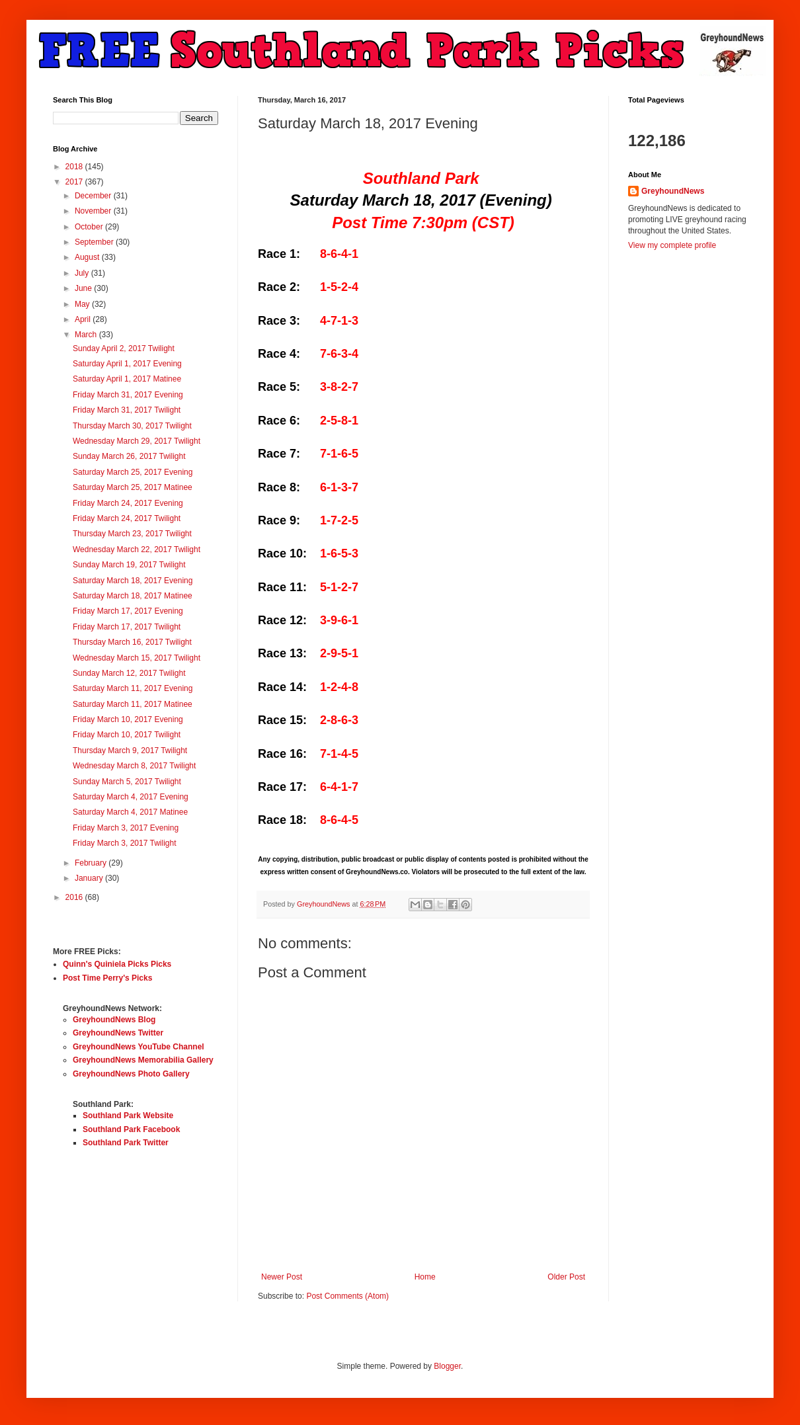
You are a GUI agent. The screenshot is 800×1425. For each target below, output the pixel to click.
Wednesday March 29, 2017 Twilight (136, 441)
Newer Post (281, 1277)
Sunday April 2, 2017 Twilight (124, 348)
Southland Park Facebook (131, 1129)
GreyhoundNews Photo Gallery (131, 1074)
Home (425, 1277)
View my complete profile (672, 245)
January (90, 878)
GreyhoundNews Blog (114, 1019)
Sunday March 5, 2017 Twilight (127, 781)
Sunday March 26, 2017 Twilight (129, 456)
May (83, 304)
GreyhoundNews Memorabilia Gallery (143, 1060)
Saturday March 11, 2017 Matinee (132, 704)
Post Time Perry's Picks (107, 978)
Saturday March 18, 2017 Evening (132, 580)
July (83, 273)
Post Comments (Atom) (347, 1296)
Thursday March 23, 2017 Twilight (132, 533)
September (95, 242)
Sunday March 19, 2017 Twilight (129, 564)
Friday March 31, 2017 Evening (128, 394)
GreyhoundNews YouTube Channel (138, 1046)
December (94, 195)
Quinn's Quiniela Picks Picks (117, 964)
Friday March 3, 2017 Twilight (125, 843)
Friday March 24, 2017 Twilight (126, 518)
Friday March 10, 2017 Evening (128, 719)
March (87, 334)
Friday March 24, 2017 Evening (128, 503)
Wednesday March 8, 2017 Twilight (134, 765)
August (88, 257)
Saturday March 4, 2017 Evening (130, 796)
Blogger (447, 1366)
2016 (75, 897)
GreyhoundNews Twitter (118, 1033)
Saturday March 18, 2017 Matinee (132, 595)
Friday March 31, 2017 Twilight (126, 410)
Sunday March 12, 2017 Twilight (129, 673)
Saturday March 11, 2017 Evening (132, 688)
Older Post (566, 1277)
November (94, 211)
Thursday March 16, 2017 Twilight (132, 642)
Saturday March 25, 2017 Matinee (132, 487)
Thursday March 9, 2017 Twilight (130, 750)
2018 (75, 166)
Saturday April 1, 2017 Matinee (127, 379)
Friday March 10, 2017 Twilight (126, 734)
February (91, 863)
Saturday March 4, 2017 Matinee (130, 812)
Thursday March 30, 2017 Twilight (132, 425)
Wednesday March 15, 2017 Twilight (136, 658)
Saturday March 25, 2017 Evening (132, 472)
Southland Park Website (128, 1115)
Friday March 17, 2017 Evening (128, 611)
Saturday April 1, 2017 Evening (127, 363)
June (84, 288)
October (90, 226)
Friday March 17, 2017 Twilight (126, 626)
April (84, 319)
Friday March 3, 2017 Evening (126, 828)
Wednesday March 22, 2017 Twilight (136, 549)
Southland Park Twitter (126, 1142)
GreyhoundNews (672, 191)
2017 (75, 181)
